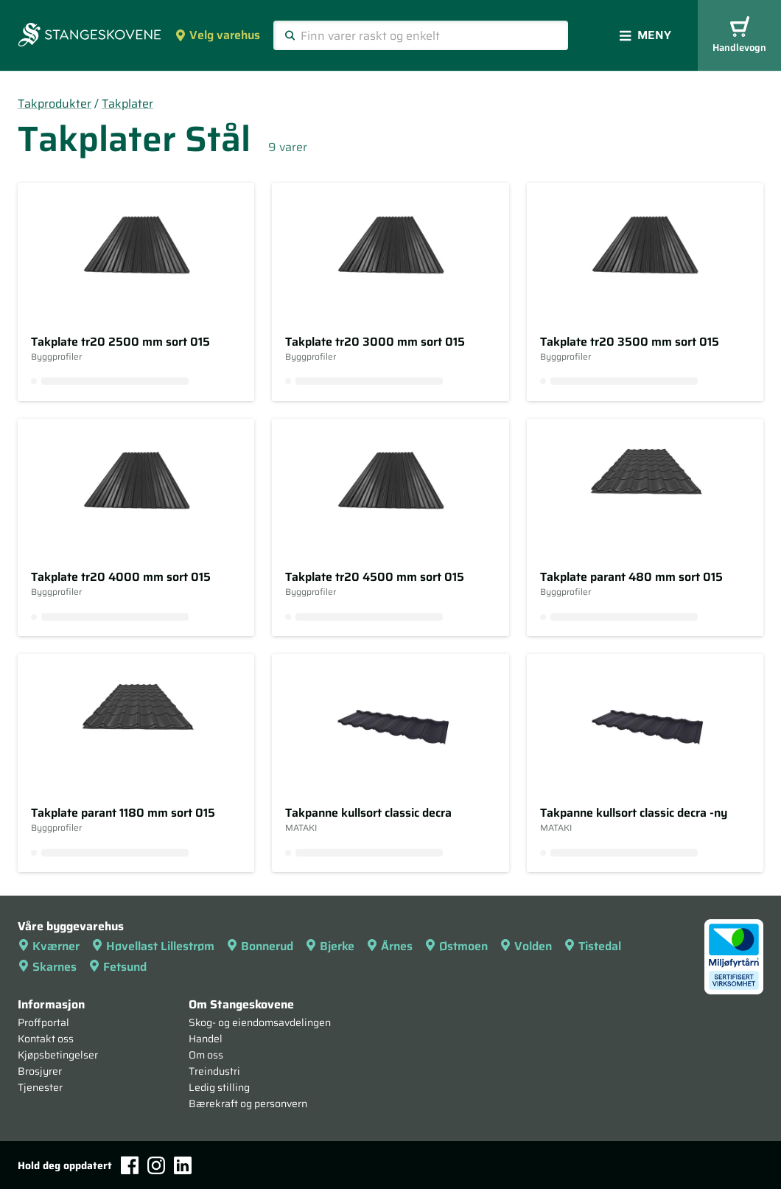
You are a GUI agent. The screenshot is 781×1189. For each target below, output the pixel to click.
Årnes (389, 946)
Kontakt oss (46, 1039)
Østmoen (456, 946)
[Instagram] (156, 1165)
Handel (206, 1039)
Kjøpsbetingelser (58, 1055)
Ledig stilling (219, 1087)
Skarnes (47, 967)
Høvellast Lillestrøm (152, 946)
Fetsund (117, 967)
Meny (645, 35)
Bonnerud (259, 946)
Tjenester (40, 1087)
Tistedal (592, 946)
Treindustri (214, 1071)
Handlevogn (739, 35)
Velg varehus (217, 35)
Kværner (49, 946)
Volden (526, 946)
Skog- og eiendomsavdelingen (260, 1022)
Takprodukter (54, 103)
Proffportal (43, 1022)
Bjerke (329, 946)
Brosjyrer (40, 1071)
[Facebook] (130, 1165)
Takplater (127, 103)
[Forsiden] (89, 36)
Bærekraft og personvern (248, 1103)
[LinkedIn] (183, 1165)
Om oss (206, 1055)
